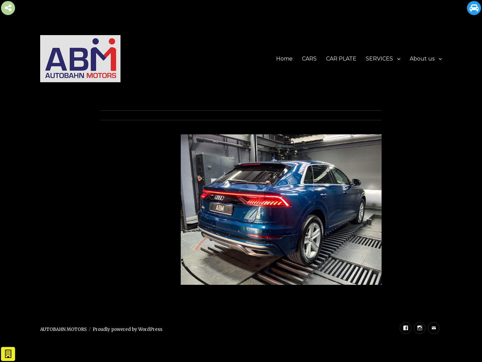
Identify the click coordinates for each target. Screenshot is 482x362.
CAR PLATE (341, 58)
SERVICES (379, 58)
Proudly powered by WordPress (127, 329)
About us (422, 58)
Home (284, 58)
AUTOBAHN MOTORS (63, 329)
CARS (309, 58)
